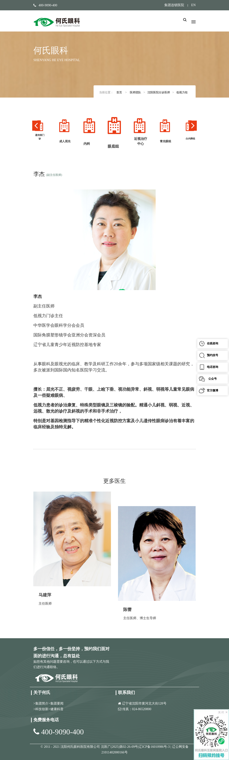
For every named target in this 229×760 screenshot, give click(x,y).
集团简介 (41, 703)
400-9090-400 (62, 732)
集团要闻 (56, 703)
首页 (119, 92)
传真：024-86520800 (136, 709)
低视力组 (182, 92)
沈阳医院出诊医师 (158, 92)
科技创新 (41, 709)
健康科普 (56, 709)
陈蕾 (127, 609)
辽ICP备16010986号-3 (154, 746)
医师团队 (135, 92)
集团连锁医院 (174, 5)
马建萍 (45, 595)
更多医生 (114, 481)
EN (193, 5)
